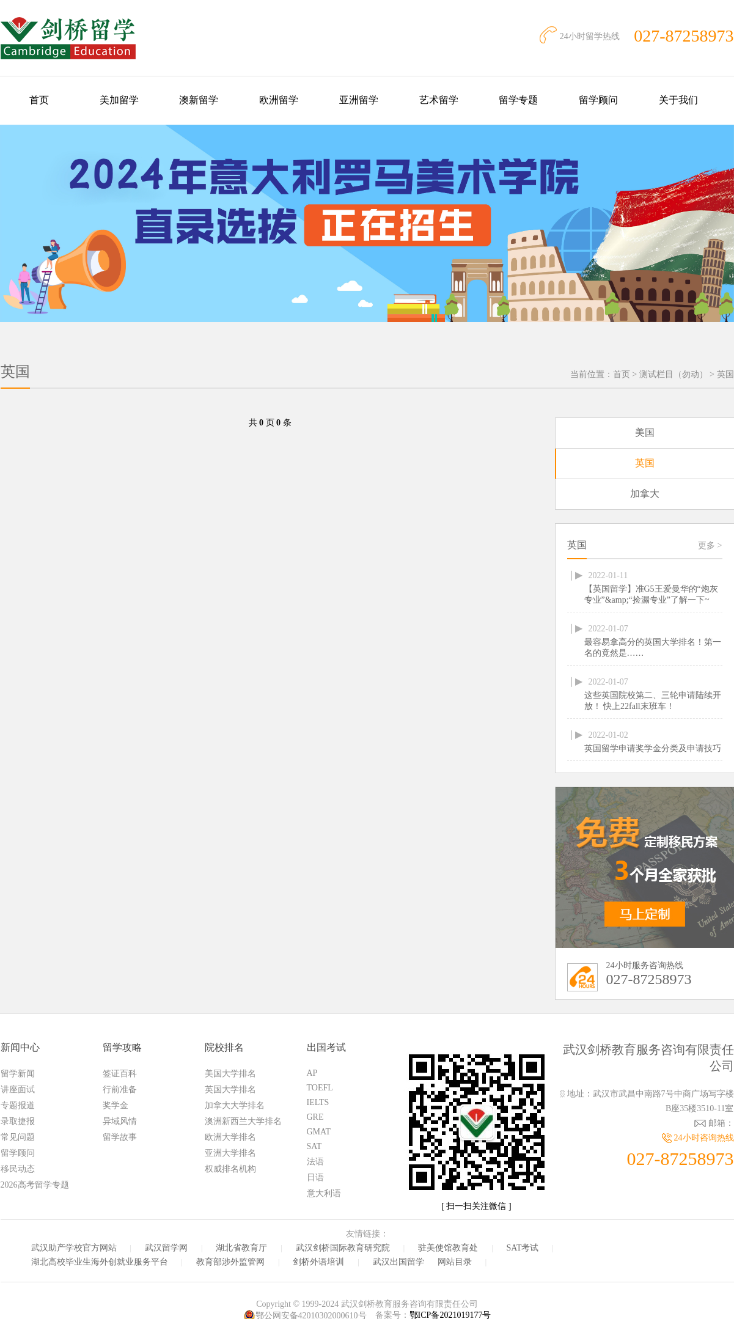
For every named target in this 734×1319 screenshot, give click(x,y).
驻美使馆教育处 (448, 1247)
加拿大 (644, 493)
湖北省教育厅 (241, 1247)
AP (312, 1073)
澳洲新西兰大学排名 (243, 1121)
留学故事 (120, 1137)
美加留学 (119, 100)
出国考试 (326, 1047)
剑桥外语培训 (318, 1261)
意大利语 (324, 1193)
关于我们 (678, 100)
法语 (315, 1161)
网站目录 (455, 1261)
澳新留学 (198, 100)
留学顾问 (598, 100)
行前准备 (120, 1089)
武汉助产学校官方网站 (74, 1247)
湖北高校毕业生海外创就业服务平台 (99, 1261)
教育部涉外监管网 (230, 1261)
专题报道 (18, 1105)
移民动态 (18, 1169)
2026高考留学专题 (35, 1184)
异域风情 (120, 1121)
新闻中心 (20, 1047)
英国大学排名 (230, 1089)
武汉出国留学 (398, 1261)
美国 (645, 432)
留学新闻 (18, 1073)
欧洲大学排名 (230, 1137)
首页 (39, 100)
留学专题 (518, 100)
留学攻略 (122, 1047)
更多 (710, 545)
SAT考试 (523, 1247)
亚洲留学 (358, 100)
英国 (725, 374)
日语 (315, 1177)
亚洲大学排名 (230, 1153)
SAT (314, 1146)
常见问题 (18, 1137)
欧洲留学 (278, 100)
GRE (315, 1117)
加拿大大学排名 (235, 1105)
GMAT (319, 1131)
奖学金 (115, 1105)
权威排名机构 (230, 1169)
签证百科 (120, 1073)
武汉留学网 (166, 1247)
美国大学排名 (230, 1073)
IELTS (318, 1102)
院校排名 (224, 1047)
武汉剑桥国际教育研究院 (343, 1247)
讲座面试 (18, 1089)
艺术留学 (438, 100)
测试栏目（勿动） (673, 374)
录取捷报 (18, 1121)
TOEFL (320, 1087)
